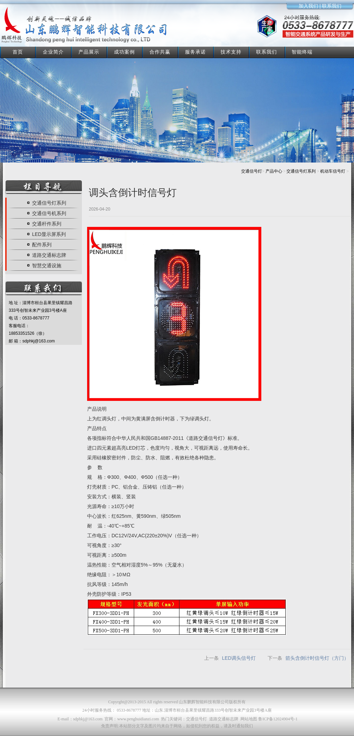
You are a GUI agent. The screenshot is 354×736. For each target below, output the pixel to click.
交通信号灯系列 (301, 171)
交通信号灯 (251, 171)
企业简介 (53, 52)
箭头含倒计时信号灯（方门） (317, 658)
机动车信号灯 (332, 171)
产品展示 (88, 52)
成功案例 (124, 52)
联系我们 (266, 52)
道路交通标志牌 (223, 719)
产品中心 (274, 171)
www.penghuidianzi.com (138, 719)
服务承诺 (195, 52)
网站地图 (248, 719)
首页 (18, 52)
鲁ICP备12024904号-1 (278, 719)
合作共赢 (159, 52)
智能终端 (302, 52)
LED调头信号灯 (239, 658)
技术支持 (231, 52)
